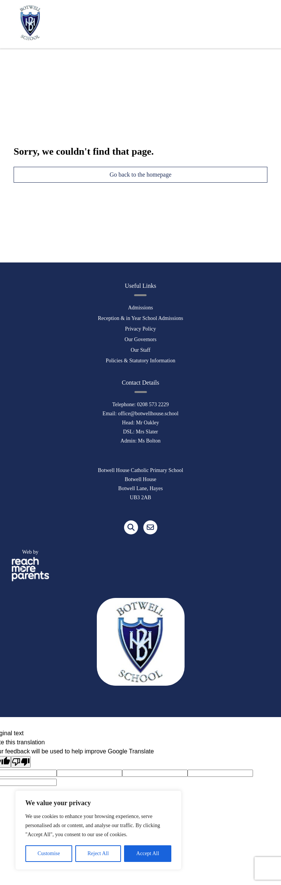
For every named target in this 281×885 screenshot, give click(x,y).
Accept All (147, 853)
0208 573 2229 (153, 404)
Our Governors (140, 339)
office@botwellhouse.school (148, 413)
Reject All (98, 853)
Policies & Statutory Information (140, 360)
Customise (48, 853)
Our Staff (140, 350)
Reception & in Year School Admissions (140, 318)
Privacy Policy (140, 329)
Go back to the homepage (141, 174)
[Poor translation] (21, 762)
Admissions (140, 308)
